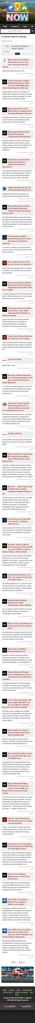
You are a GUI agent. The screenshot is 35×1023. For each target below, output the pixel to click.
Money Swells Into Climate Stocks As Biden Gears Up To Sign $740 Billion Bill (19, 732)
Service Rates (27, 990)
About (19, 990)
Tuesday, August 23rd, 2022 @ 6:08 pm (27, 836)
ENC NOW (32, 370)
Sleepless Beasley (15, 433)
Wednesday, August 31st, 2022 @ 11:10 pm (27, 593)
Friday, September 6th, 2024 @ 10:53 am (27, 73)
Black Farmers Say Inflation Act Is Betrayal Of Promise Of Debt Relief (20, 625)
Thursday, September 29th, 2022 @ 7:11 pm (27, 396)
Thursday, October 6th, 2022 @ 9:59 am (27, 352)
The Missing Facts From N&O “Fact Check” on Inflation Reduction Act (19, 521)
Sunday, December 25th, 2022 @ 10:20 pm (27, 254)
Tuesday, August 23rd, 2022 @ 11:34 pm (27, 811)
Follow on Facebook (21, 992)
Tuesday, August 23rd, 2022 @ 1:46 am (27, 922)
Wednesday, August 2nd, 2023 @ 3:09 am (27, 180)
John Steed (32, 75)
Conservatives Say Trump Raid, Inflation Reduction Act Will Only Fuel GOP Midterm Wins (20, 846)
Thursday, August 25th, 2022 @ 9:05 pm (27, 723)
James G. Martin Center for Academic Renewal (26, 201)
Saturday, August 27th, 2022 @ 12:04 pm (27, 641)
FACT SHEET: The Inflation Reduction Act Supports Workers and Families (18, 901)
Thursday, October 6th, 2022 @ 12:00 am (27, 368)
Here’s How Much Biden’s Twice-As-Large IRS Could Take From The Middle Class (20, 755)
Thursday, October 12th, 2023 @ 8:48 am (27, 152)
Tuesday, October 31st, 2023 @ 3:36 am (27, 124)
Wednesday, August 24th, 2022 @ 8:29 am (27, 776)
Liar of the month (14, 359)
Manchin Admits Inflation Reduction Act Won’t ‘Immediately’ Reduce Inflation (19, 602)
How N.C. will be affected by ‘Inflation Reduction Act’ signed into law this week (20, 820)
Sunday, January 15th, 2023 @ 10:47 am (27, 229)
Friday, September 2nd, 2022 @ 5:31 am (27, 567)
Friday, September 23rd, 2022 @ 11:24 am (27, 426)
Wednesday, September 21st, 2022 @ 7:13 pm (26, 446)
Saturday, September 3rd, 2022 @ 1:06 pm (27, 537)
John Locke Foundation (30, 539)
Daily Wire (32, 103)
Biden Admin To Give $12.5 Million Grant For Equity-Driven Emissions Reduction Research (20, 111)
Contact (11, 990)
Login (25, 26)
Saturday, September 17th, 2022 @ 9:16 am (27, 511)
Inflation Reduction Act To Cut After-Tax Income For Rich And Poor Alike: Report (19, 577)
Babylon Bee (32, 428)
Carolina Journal (31, 277)
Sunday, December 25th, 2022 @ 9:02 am (27, 275)
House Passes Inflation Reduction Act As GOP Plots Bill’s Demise (18, 876)
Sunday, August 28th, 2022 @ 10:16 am (27, 616)
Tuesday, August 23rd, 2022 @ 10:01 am (27, 892)
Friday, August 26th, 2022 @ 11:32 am (28, 692)
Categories (15, 26)
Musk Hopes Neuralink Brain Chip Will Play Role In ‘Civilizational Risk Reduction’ (19, 134)
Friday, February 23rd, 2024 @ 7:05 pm (27, 101)
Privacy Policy (8, 992)
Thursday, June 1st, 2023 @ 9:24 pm (28, 198)
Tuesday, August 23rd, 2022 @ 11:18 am (27, 866)
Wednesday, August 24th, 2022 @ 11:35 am (27, 746)
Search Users (6, 41)
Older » (14, 962)
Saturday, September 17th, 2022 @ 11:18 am (26, 479)
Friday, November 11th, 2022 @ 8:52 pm (27, 301)
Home (5, 26)
